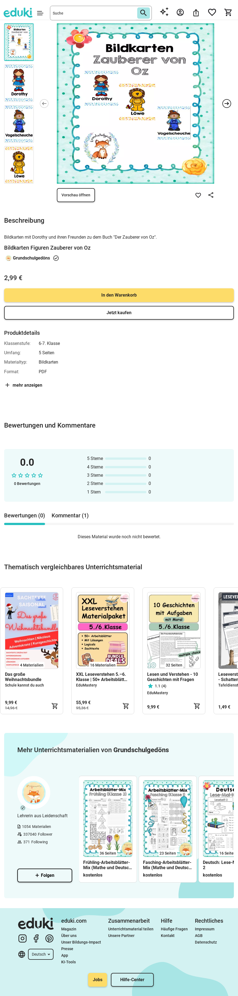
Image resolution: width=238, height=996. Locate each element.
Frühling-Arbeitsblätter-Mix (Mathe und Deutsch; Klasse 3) (107, 865)
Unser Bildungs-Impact (81, 942)
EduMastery (86, 685)
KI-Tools (68, 962)
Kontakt (168, 935)
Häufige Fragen (174, 929)
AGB (199, 935)
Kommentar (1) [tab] (70, 515)
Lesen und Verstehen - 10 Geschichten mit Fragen (172, 677)
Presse (67, 949)
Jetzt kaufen (119, 312)
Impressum (204, 929)
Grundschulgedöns (31, 258)
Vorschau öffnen (75, 195)
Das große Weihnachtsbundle (23, 677)
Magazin (68, 929)
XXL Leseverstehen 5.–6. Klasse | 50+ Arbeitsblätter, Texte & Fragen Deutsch (102, 677)
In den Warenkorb (119, 295)
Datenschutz (206, 942)
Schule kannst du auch (24, 685)
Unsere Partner (121, 935)
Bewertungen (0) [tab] (24, 515)
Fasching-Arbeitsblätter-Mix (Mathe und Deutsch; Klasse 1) (167, 865)
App (64, 955)
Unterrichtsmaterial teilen (130, 929)
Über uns (69, 935)
